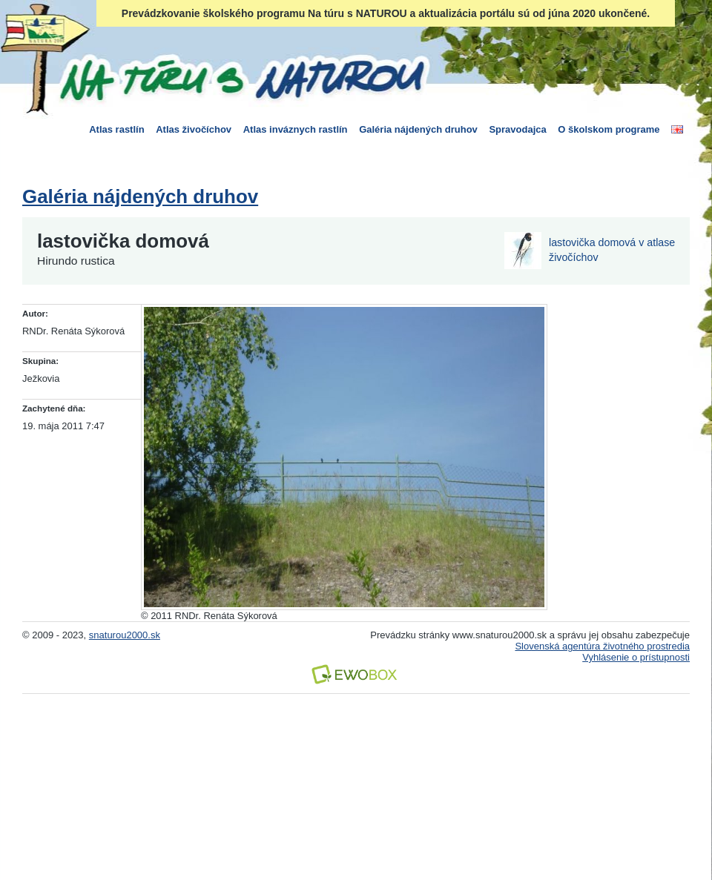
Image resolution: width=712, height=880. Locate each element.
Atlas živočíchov (193, 129)
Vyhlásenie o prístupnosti (636, 657)
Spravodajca (517, 129)
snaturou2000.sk (124, 635)
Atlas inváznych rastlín (295, 129)
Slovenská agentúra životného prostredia (602, 646)
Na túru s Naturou (241, 77)
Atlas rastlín (116, 129)
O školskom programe (608, 129)
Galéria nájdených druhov (418, 129)
